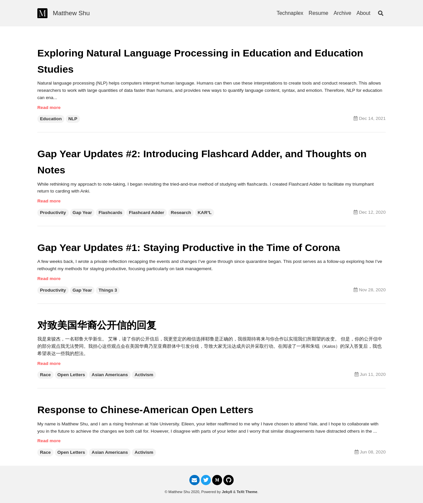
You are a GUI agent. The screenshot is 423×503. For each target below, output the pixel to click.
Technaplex (290, 13)
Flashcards (110, 212)
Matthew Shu (71, 13)
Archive (342, 13)
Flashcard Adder (146, 212)
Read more (48, 107)
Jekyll (227, 492)
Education (51, 118)
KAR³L (205, 212)
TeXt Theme (247, 492)
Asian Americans (110, 374)
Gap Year (82, 212)
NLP (72, 118)
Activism (144, 374)
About (363, 13)
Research (181, 212)
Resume (318, 13)
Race (45, 374)
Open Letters (71, 374)
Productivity (53, 212)
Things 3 (107, 290)
